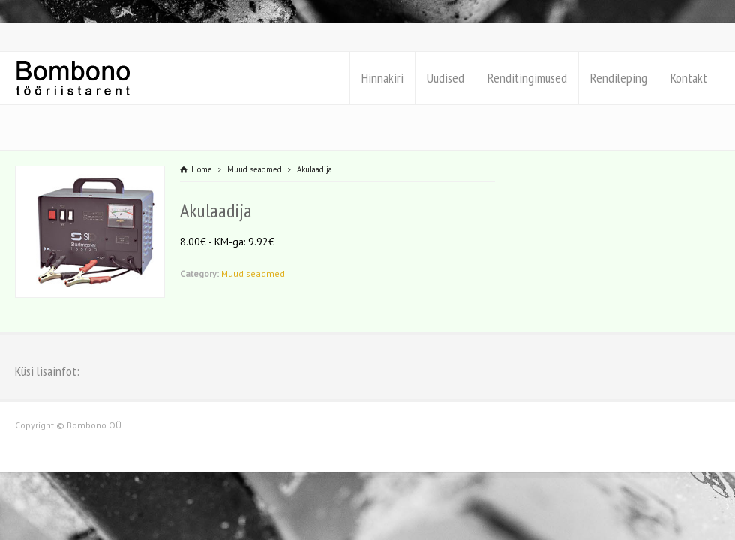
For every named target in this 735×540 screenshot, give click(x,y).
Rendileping (618, 77)
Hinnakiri (383, 77)
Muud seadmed (253, 273)
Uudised (445, 77)
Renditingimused (527, 77)
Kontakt (688, 77)
